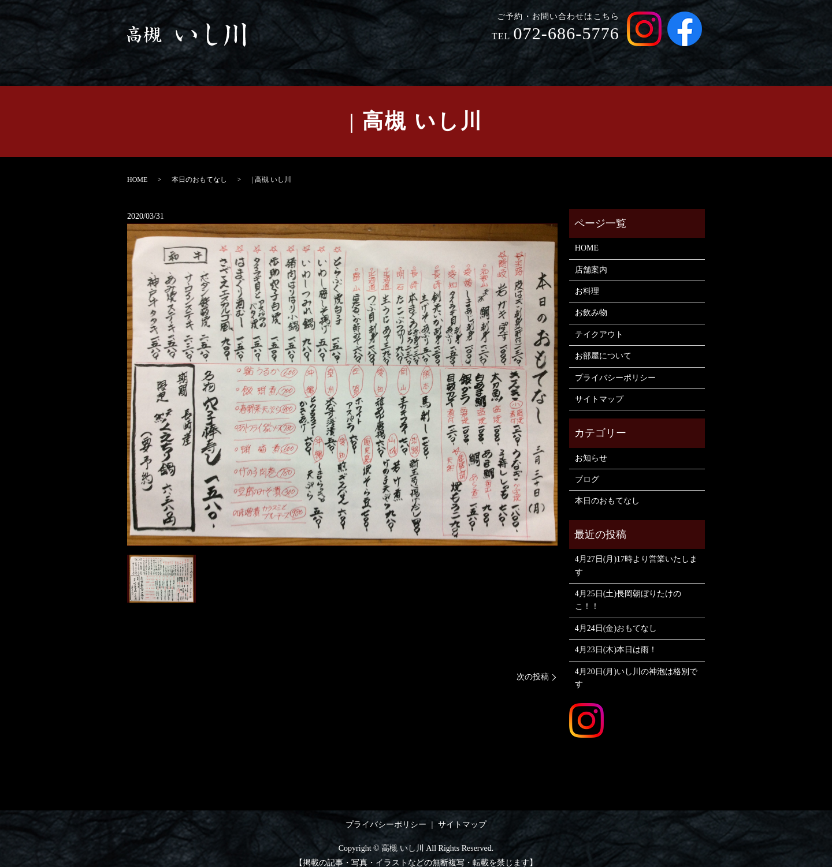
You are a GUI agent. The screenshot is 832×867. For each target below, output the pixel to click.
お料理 (487, 57)
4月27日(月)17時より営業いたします (636, 554)
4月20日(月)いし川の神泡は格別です (636, 667)
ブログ (587, 468)
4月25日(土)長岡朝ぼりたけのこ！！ (628, 589)
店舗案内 (439, 57)
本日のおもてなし (199, 169)
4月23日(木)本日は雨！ (616, 638)
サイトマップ (599, 388)
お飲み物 (533, 57)
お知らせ (591, 447)
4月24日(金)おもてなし (616, 617)
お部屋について (666, 57)
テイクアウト (593, 57)
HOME (393, 57)
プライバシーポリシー (615, 366)
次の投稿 (533, 666)
